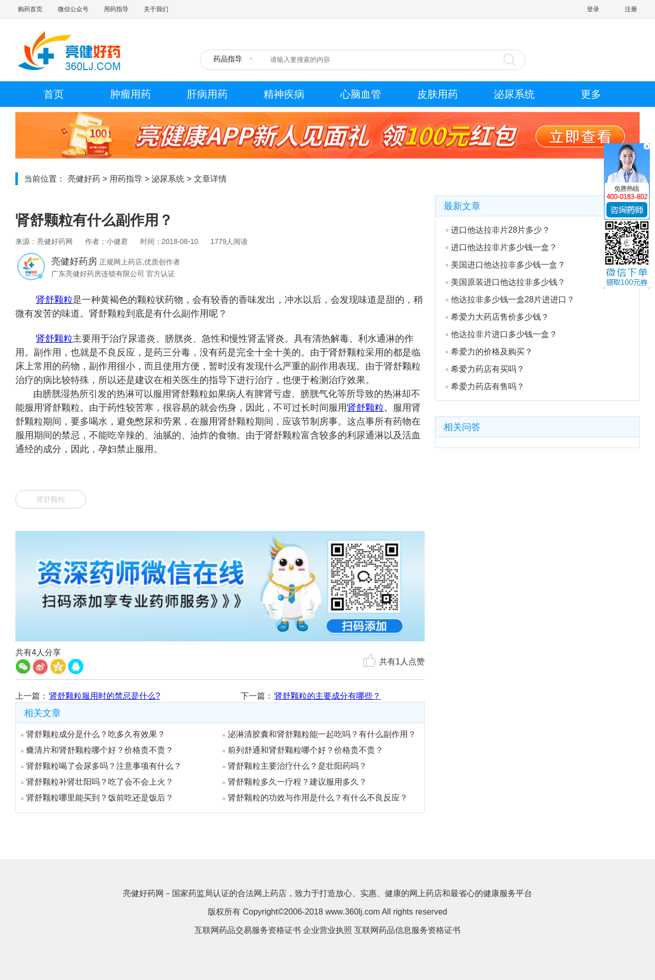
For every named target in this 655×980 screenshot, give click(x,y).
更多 (591, 94)
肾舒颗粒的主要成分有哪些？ (327, 696)
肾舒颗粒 (54, 300)
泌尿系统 (514, 94)
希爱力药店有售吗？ (485, 386)
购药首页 (30, 9)
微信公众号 (73, 9)
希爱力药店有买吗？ (485, 369)
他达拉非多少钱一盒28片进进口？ (510, 299)
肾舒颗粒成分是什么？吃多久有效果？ (93, 734)
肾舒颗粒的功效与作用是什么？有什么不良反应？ (315, 797)
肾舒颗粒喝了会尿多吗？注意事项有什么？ (101, 766)
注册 (631, 9)
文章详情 (210, 178)
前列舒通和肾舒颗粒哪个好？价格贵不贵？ (303, 750)
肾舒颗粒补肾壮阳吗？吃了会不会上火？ (97, 781)
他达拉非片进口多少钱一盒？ (501, 334)
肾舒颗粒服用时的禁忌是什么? (104, 696)
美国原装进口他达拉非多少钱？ (505, 282)
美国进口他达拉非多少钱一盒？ (505, 264)
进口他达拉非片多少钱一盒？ (501, 247)
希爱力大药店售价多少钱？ (497, 317)
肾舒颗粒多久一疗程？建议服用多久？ (295, 781)
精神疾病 (284, 94)
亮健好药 (84, 178)
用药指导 (116, 9)
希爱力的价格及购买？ (489, 351)
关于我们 (156, 9)
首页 (53, 94)
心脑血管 (360, 94)
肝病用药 (207, 94)
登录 (593, 9)
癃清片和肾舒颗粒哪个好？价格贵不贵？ (97, 750)
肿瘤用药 (130, 94)
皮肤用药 (437, 94)
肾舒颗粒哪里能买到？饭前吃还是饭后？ (97, 797)
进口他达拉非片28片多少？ (498, 230)
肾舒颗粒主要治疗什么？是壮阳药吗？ (295, 766)
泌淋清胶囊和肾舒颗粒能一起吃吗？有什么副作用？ (319, 734)
